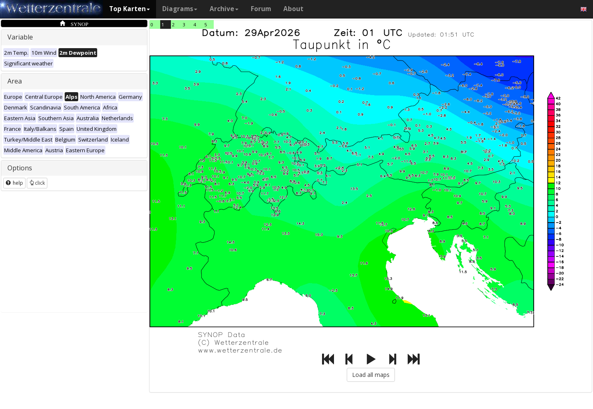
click (37, 183)
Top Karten (129, 9)
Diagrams (179, 9)
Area (14, 81)
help (14, 183)
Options (19, 167)
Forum (261, 9)
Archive (224, 9)
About (293, 9)
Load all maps (371, 375)
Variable (20, 37)
